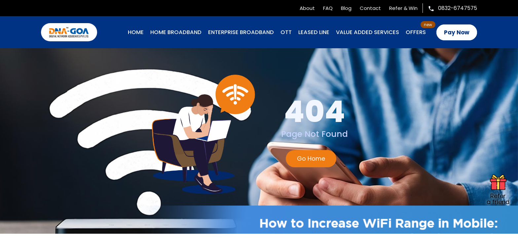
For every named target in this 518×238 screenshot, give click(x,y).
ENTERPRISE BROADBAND (241, 32)
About (307, 8)
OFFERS (416, 32)
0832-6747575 (452, 8)
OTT (286, 32)
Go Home (311, 158)
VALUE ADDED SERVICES (367, 32)
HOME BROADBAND (176, 32)
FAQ (328, 8)
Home (136, 32)
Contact (370, 8)
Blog (346, 8)
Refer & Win (403, 8)
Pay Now (456, 32)
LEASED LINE (313, 32)
